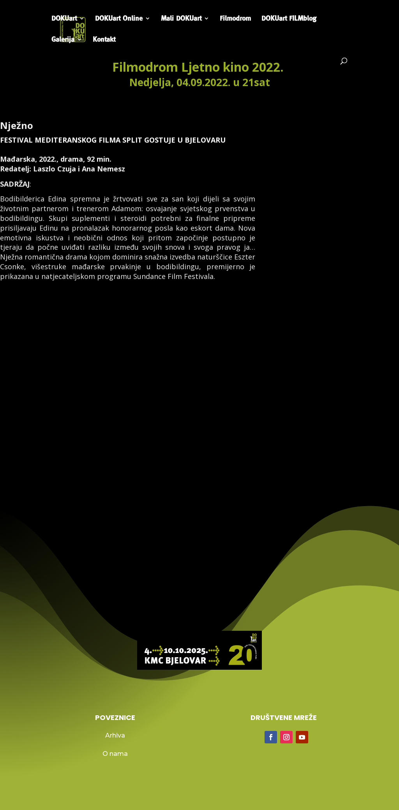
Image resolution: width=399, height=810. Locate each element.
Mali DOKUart (181, 19)
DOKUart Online (119, 19)
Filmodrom (235, 19)
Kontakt (104, 40)
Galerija (62, 40)
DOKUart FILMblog (288, 19)
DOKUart (64, 19)
